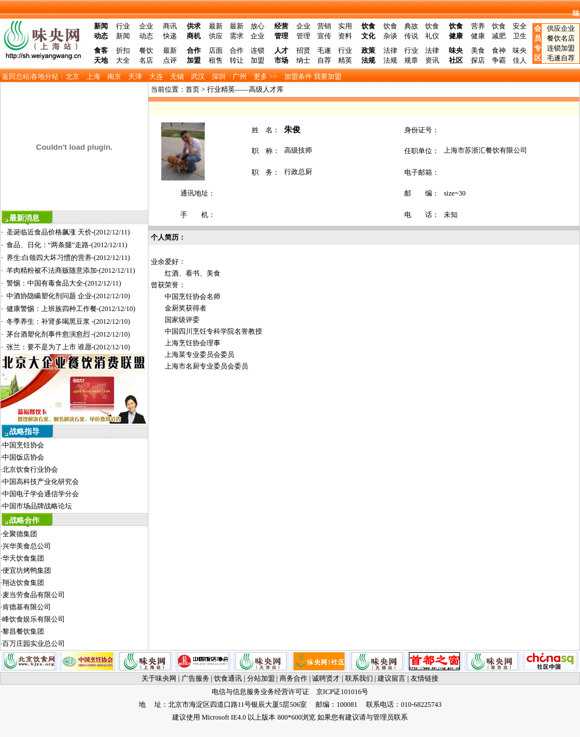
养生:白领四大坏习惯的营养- (68, 258)
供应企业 (561, 28)
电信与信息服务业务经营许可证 (260, 692)
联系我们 (359, 678)
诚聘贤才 (326, 678)
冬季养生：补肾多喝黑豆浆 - (68, 321)
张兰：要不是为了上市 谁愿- (68, 347)
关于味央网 (159, 678)
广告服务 (195, 678)
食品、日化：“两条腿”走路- (67, 245)
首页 (193, 89)
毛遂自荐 (561, 58)
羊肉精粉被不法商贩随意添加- (70, 270)
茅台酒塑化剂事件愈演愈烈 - (68, 334)
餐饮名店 (561, 38)
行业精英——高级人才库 (245, 89)
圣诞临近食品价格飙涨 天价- (68, 232)
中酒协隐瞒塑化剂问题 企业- (68, 296)
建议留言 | (394, 678)
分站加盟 (261, 678)
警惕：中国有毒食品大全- (63, 283)
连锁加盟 (561, 48)
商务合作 (293, 678)
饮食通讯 (228, 678)
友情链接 (424, 678)
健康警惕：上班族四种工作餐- (71, 309)
